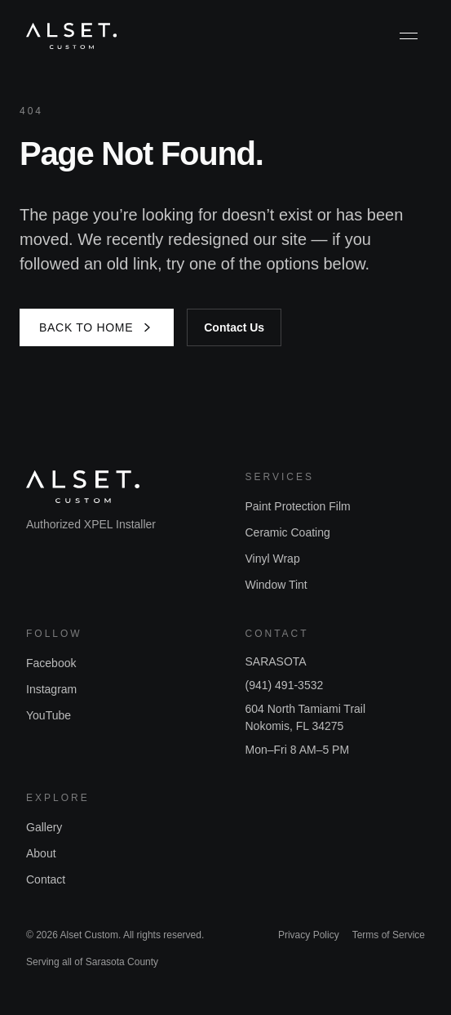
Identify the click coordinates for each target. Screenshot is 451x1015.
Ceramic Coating (287, 532)
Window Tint (276, 584)
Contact (45, 879)
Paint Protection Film (298, 506)
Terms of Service (388, 935)
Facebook (51, 663)
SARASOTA (276, 661)
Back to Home (96, 327)
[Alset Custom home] (71, 36)
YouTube (48, 715)
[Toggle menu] (408, 36)
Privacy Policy (308, 935)
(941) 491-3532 (284, 685)
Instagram (51, 689)
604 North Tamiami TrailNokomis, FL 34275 (305, 717)
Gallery (44, 827)
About (41, 853)
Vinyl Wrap (272, 558)
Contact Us (234, 327)
